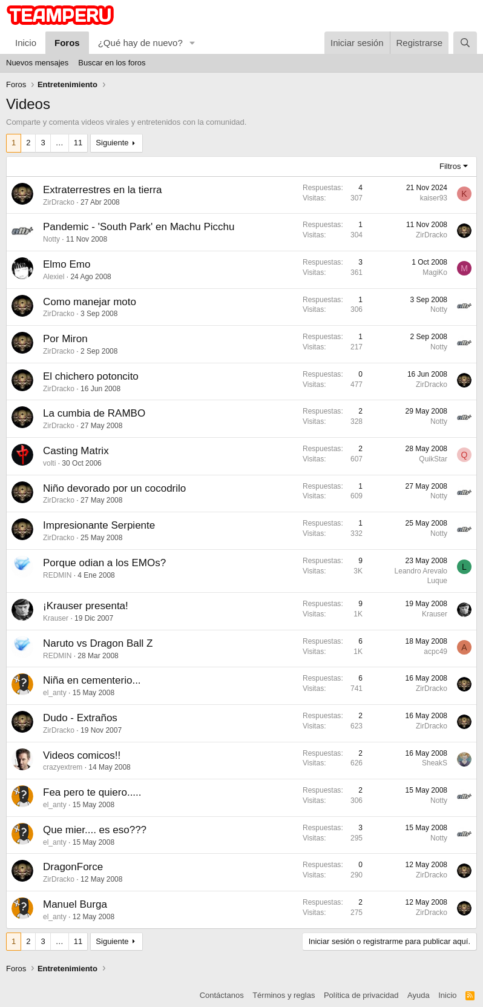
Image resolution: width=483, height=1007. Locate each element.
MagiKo (434, 272)
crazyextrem (62, 767)
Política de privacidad (361, 995)
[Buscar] (465, 42)
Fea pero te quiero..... (92, 792)
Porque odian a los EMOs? (104, 563)
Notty (51, 239)
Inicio (25, 43)
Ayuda (418, 995)
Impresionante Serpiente (99, 525)
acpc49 (435, 651)
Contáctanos (222, 995)
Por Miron (65, 339)
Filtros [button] (450, 166)
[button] (192, 42)
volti (49, 463)
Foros (67, 43)
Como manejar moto (89, 302)
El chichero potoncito (91, 376)
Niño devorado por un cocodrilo (114, 488)
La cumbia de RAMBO (94, 413)
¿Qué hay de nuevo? (140, 43)
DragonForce (73, 867)
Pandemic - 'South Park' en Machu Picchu (138, 227)
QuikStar (433, 459)
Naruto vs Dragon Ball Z (98, 643)
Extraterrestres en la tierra (102, 190)
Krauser (55, 618)
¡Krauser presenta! (85, 606)
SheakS (434, 763)
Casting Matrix (76, 451)
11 (78, 142)
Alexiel (53, 276)
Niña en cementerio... (92, 680)
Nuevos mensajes (37, 62)
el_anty (55, 692)
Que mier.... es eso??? (94, 830)
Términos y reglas (283, 995)
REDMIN (57, 575)
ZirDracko (58, 202)
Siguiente (112, 142)
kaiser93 (433, 198)
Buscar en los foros (111, 62)
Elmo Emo (66, 264)
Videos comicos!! (81, 755)
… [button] (60, 142)
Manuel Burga (75, 904)
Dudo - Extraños (80, 718)
